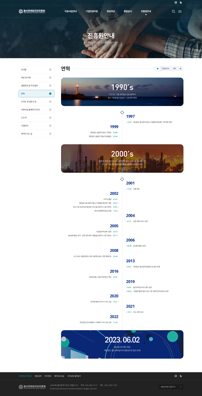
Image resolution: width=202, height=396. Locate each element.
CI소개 (23, 117)
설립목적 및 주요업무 (29, 85)
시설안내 (24, 125)
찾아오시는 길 (26, 133)
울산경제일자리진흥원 (32, 11)
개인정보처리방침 (25, 376)
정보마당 (111, 11)
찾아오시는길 (59, 376)
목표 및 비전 (26, 77)
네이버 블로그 (180, 2)
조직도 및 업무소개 (28, 101)
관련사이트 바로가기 (168, 387)
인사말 (23, 69)
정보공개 (38, 376)
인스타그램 (175, 2)
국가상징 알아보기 (74, 376)
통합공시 (128, 11)
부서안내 (48, 376)
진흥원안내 (146, 11)
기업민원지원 (92, 11)
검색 (173, 11)
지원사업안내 (71, 11)
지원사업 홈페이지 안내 (30, 109)
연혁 (23, 93)
